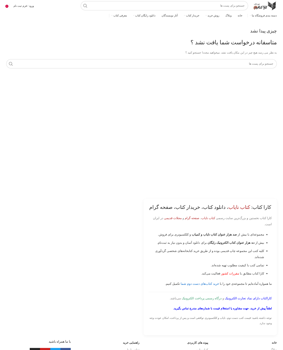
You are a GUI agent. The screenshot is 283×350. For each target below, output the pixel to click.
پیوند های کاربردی (197, 342)
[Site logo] (264, 5)
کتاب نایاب (208, 218)
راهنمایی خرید (131, 342)
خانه (274, 342)
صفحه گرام (192, 218)
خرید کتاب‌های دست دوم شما (200, 283)
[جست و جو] (164, 5)
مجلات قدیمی (173, 218)
